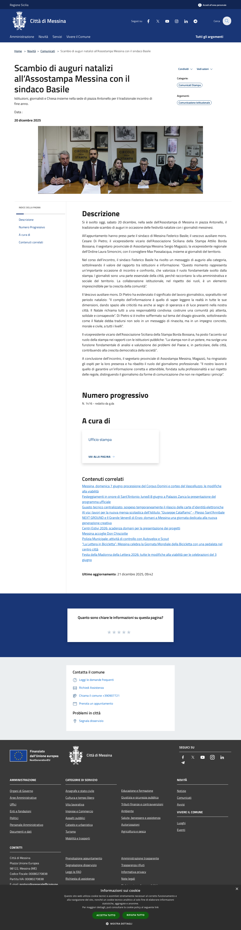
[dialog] (120, 907)
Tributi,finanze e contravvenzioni (142, 804)
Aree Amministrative (23, 797)
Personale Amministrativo (26, 824)
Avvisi (181, 804)
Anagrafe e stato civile (80, 791)
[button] (120, 923)
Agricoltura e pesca (133, 831)
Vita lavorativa (75, 804)
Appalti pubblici (75, 818)
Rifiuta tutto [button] (136, 915)
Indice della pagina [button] (29, 207)
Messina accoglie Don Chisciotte (105, 533)
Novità (31, 51)
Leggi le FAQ (73, 872)
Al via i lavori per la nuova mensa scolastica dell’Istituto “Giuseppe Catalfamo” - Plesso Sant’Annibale (153, 512)
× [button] (236, 889)
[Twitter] (155, 20)
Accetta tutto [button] (106, 915)
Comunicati (47, 51)
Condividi (186, 69)
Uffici (13, 804)
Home (18, 51)
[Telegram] (193, 20)
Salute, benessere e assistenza (140, 817)
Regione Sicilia (19, 5)
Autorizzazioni (130, 824)
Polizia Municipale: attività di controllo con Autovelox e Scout (125, 538)
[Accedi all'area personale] (212, 5)
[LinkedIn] (184, 20)
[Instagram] (174, 20)
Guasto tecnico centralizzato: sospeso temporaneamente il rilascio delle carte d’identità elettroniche (152, 507)
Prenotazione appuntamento (84, 858)
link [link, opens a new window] (157, 907)
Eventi (181, 830)
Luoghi (181, 823)
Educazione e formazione (137, 790)
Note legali (128, 878)
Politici (14, 818)
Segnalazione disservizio (81, 865)
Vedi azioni (205, 69)
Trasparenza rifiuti (133, 865)
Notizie (181, 791)
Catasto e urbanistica (79, 824)
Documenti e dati (21, 831)
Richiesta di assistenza (80, 878)
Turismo (71, 831)
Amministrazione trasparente (140, 858)
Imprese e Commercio (79, 811)
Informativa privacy (133, 872)
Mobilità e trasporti (78, 838)
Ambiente (127, 811)
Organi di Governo (21, 791)
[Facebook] (146, 20)
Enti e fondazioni (20, 811)
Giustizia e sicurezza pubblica (140, 797)
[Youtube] (165, 20)
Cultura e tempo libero (80, 797)
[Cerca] (226, 20)
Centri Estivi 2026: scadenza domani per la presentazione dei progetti (131, 528)
